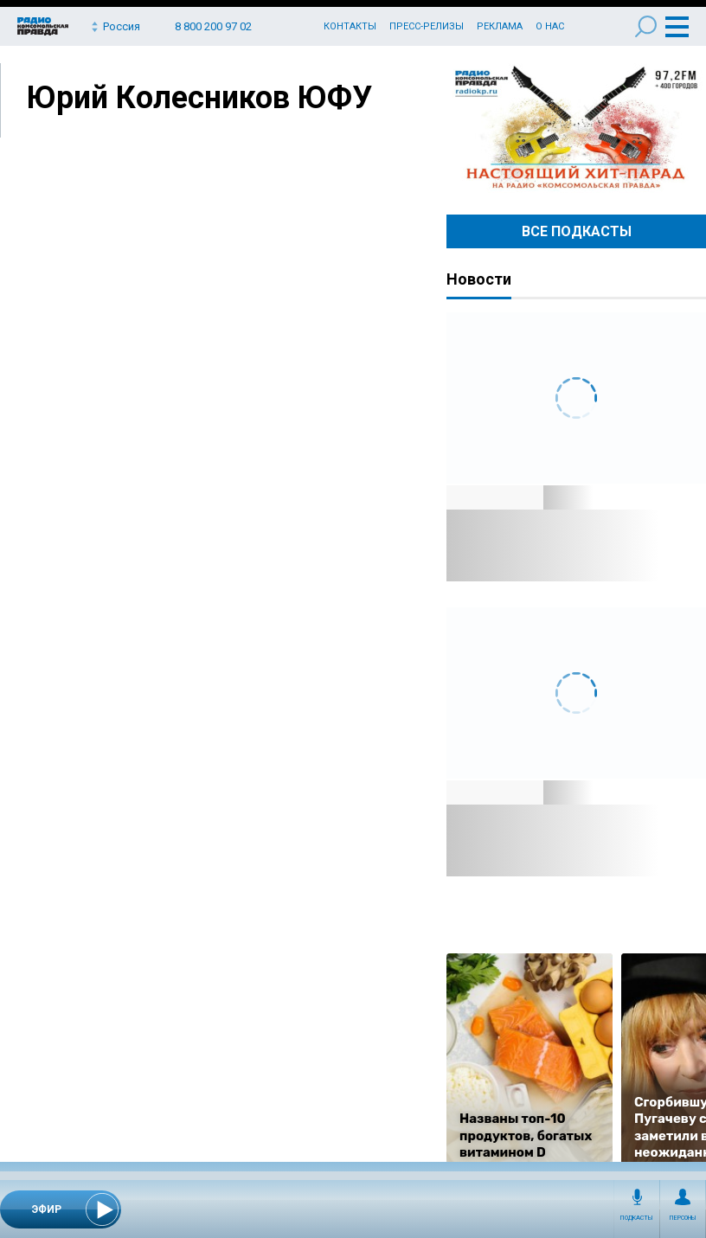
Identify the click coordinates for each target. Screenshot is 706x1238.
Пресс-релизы (426, 26)
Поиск (646, 26)
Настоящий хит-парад (576, 128)
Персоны (683, 1218)
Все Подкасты (577, 231)
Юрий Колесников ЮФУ (199, 98)
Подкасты (636, 1218)
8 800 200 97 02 (213, 26)
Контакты (350, 26)
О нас (550, 26)
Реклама (500, 26)
